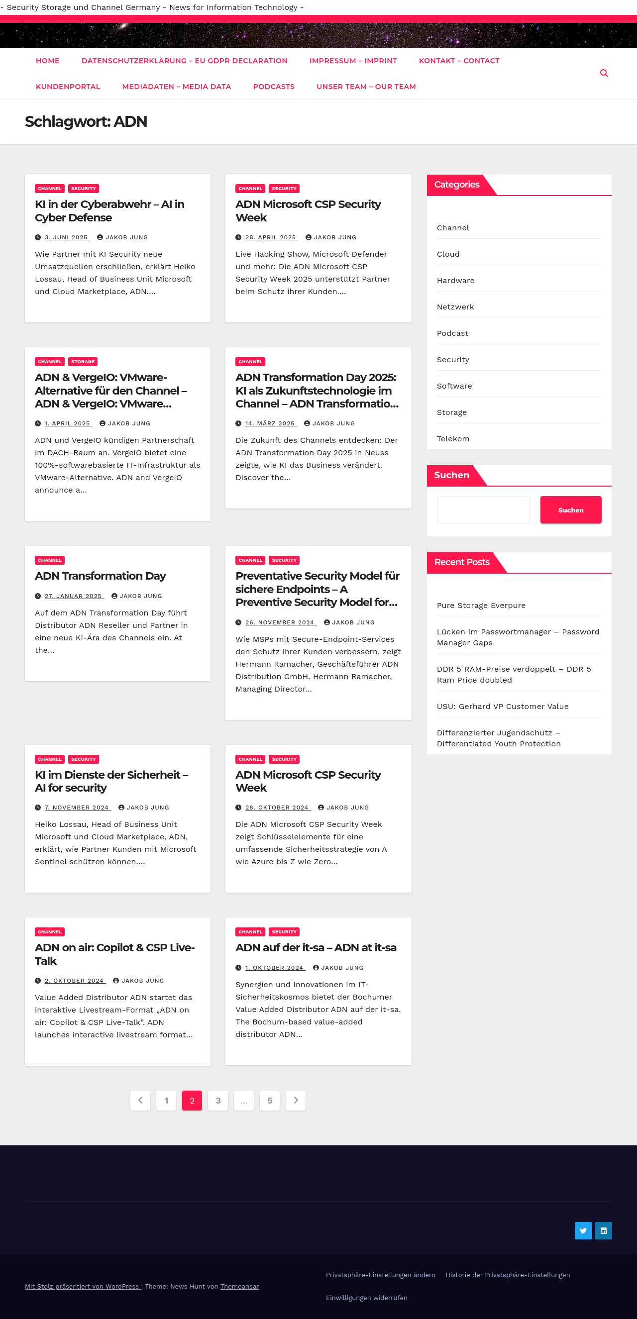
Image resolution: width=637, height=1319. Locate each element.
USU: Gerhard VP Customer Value (503, 706)
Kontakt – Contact (459, 60)
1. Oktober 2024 (275, 967)
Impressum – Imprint (353, 60)
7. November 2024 (78, 807)
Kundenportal (68, 86)
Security (83, 188)
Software (454, 386)
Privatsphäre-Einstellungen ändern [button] (380, 1275)
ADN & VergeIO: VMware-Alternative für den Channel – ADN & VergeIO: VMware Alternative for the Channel (111, 397)
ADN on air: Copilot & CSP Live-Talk (115, 954)
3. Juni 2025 (67, 237)
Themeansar (239, 1286)
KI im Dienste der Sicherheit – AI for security (111, 781)
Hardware (456, 280)
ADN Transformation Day (100, 576)
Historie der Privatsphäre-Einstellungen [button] (507, 1275)
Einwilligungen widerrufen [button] (367, 1298)
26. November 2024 (281, 622)
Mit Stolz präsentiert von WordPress (83, 1286)
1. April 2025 (69, 423)
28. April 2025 (272, 237)
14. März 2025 (271, 423)
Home (48, 60)
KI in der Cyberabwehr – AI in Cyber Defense (109, 211)
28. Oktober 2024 (278, 807)
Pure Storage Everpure (481, 605)
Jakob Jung (122, 237)
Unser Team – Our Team (366, 86)
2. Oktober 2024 (75, 980)
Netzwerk (455, 306)
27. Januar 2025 (75, 596)
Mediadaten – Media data (176, 86)
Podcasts (274, 86)
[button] (604, 73)
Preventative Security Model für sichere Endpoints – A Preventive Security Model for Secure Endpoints (317, 595)
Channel (50, 188)
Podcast (453, 333)
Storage (83, 361)
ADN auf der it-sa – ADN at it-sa (315, 947)
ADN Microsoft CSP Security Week (308, 211)
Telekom (453, 438)
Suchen (452, 475)
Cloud (448, 254)
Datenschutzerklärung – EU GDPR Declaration (185, 60)
